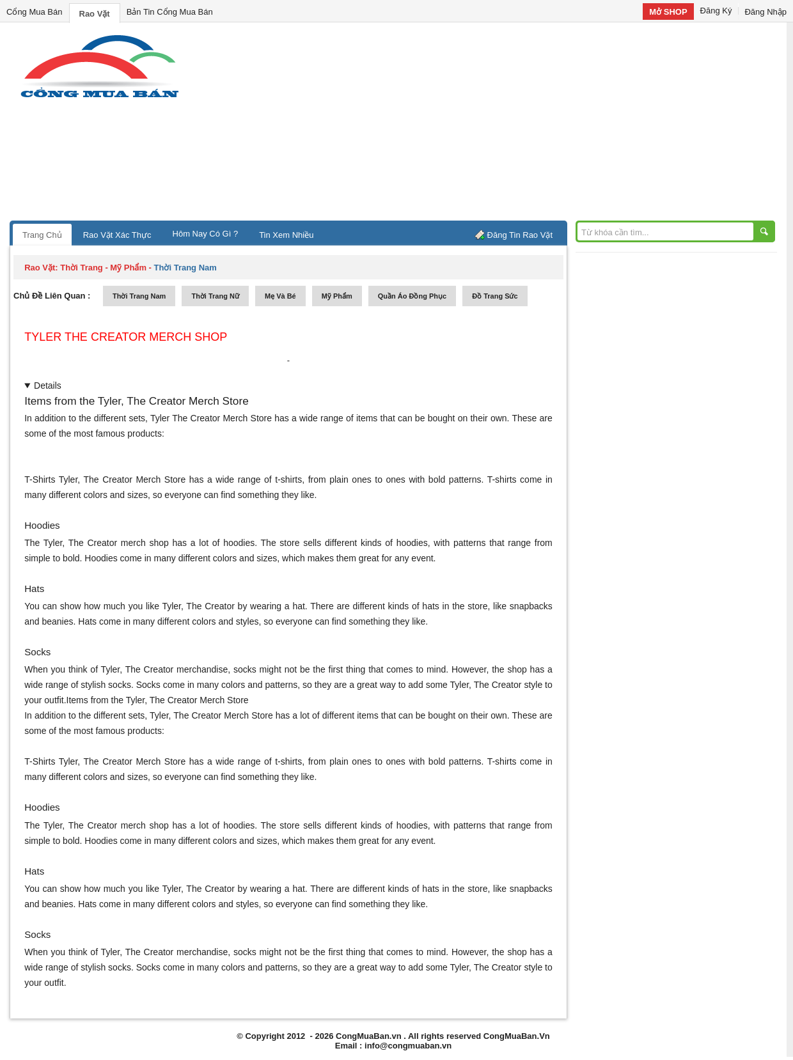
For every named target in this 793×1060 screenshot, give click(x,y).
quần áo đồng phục (412, 296)
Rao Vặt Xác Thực (117, 235)
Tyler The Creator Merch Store (211, 418)
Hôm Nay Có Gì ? (206, 233)
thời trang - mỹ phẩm (103, 267)
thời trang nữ (215, 296)
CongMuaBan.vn (369, 1036)
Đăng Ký (716, 10)
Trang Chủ (42, 235)
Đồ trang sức (494, 296)
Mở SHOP (668, 12)
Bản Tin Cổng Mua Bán (170, 12)
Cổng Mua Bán (34, 12)
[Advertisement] (505, 124)
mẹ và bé (280, 296)
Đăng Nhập (765, 12)
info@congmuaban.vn (408, 1045)
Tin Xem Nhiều (286, 235)
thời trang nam (139, 296)
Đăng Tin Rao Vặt (520, 235)
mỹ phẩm (337, 296)
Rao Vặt (94, 14)
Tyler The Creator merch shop (125, 337)
